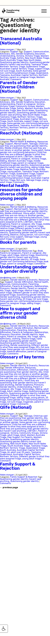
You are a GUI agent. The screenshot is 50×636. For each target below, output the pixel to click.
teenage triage (33, 180)
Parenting (34, 284)
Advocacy (5, 53)
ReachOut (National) (21, 133)
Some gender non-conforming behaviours (25, 151)
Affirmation (5, 286)
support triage (42, 68)
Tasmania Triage (39, 64)
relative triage (7, 228)
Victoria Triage (32, 56)
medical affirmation (16, 351)
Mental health (21, 143)
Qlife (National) (15, 407)
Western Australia (34, 108)
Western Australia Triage (20, 161)
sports (42, 336)
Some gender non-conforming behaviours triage (23, 72)
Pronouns (5, 288)
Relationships (41, 286)
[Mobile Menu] (44, 11)
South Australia (24, 71)
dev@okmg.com (8, 277)
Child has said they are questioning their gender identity (24, 144)
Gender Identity (19, 288)
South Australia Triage (11, 60)
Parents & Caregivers (10, 253)
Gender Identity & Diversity (24, 280)
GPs (38, 347)
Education (40, 53)
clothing (16, 338)
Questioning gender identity (14, 62)
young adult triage (31, 458)
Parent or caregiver (26, 104)
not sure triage (7, 71)
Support (14, 51)
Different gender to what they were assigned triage (24, 346)
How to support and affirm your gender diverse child (20, 313)
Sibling (3, 161)
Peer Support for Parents (19, 437)
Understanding (7, 56)
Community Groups (25, 106)
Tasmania (5, 75)
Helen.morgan (7, 49)
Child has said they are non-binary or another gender (23, 149)
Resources (42, 141)
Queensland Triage (35, 66)
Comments (16, 79)
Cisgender (28, 402)
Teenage (33, 143)
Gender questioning (10, 297)
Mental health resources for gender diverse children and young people (21, 192)
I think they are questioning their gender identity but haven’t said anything (23, 382)
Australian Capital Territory (24, 75)
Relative (24, 169)
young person (14, 171)
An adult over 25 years (18, 452)
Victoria (20, 56)
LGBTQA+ (28, 156)
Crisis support (16, 237)
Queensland (42, 73)
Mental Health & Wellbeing (23, 141)
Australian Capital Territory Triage (17, 68)
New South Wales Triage (37, 58)
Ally (13, 53)
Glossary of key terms (22, 356)
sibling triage (37, 167)
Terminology (28, 389)
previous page (9, 487)
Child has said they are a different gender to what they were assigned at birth (23, 154)
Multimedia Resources (21, 251)
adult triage (13, 255)
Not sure (20, 180)
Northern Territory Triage (12, 66)
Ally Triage (36, 224)
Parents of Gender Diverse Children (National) (19, 87)
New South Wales (32, 60)
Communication (41, 51)
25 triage (34, 259)
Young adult (37, 150)
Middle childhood (13, 148)
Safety (20, 58)
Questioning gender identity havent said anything (25, 63)
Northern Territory (19, 127)
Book (40, 251)
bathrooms (5, 338)
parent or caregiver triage (22, 77)
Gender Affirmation (23, 282)
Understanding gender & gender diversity (23, 269)
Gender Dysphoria (25, 53)
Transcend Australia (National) (21, 41)
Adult (10, 391)
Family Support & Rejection (17, 466)
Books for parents (18, 242)
